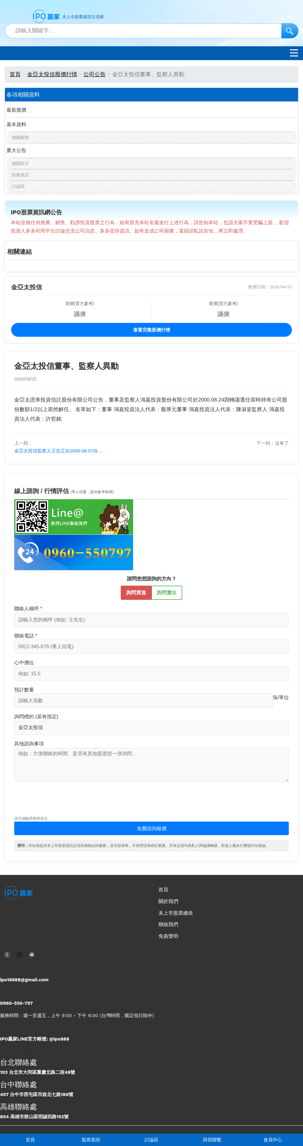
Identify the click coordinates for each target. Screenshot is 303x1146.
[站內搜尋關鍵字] (151, 31)
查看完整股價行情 (151, 330)
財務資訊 (20, 174)
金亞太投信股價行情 (52, 74)
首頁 (30, 1139)
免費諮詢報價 (151, 828)
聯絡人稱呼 (26, 608)
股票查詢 (91, 1139)
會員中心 (272, 1139)
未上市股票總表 (175, 913)
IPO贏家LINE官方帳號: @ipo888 (34, 1039)
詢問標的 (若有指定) (36, 716)
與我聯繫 (212, 1139)
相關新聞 (20, 137)
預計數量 (24, 689)
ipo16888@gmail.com (24, 980)
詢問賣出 (167, 592)
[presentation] (61, 802)
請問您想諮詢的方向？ (151, 578)
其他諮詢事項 (29, 743)
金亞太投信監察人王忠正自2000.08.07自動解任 (60, 450)
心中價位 (24, 662)
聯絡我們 (168, 924)
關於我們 (168, 901)
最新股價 (16, 110)
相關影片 (20, 163)
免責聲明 (168, 936)
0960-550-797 (16, 1003)
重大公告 (16, 150)
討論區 (151, 1139)
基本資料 (16, 124)
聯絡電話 (24, 635)
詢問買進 (136, 592)
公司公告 (94, 74)
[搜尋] (289, 30)
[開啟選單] (294, 54)
